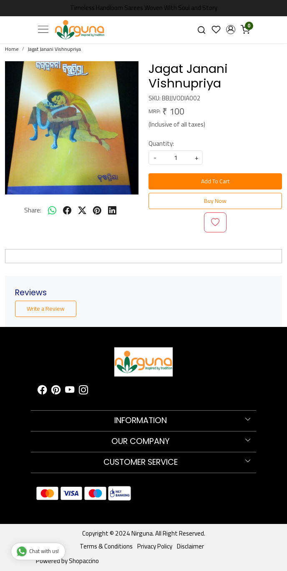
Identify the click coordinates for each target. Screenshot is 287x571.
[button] (230, 29)
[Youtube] (69, 391)
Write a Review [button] (46, 308)
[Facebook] (42, 391)
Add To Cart (215, 181)
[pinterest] (97, 210)
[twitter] (82, 210)
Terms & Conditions (106, 546)
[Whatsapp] (52, 210)
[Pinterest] (56, 391)
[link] (201, 30)
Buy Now (215, 200)
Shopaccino (84, 561)
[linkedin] (112, 210)
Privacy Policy (154, 546)
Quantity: (161, 144)
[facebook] (67, 210)
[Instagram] (83, 391)
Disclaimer (190, 546)
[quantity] (176, 157)
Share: (32, 210)
